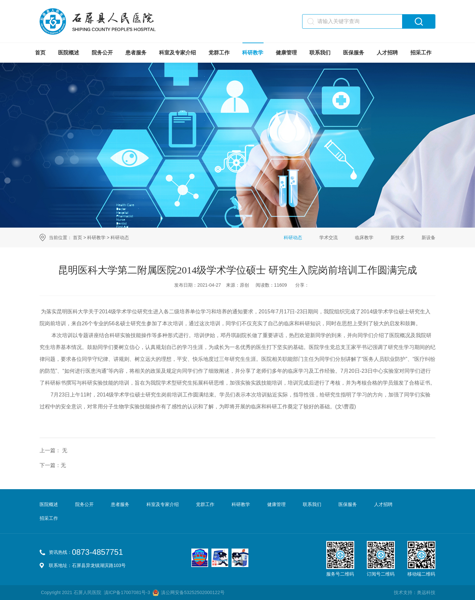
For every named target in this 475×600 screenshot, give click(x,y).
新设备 (428, 237)
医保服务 (353, 52)
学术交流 (328, 237)
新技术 (397, 237)
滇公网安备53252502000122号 (193, 592)
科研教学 (252, 52)
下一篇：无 (53, 465)
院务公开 (102, 52)
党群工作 (219, 52)
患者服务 (135, 52)
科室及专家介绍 (177, 52)
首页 (40, 52)
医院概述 (68, 52)
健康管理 (286, 52)
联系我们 (320, 52)
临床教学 (364, 237)
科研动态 (120, 237)
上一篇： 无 (53, 450)
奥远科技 (426, 592)
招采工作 (420, 52)
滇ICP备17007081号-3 (127, 592)
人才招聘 (387, 52)
